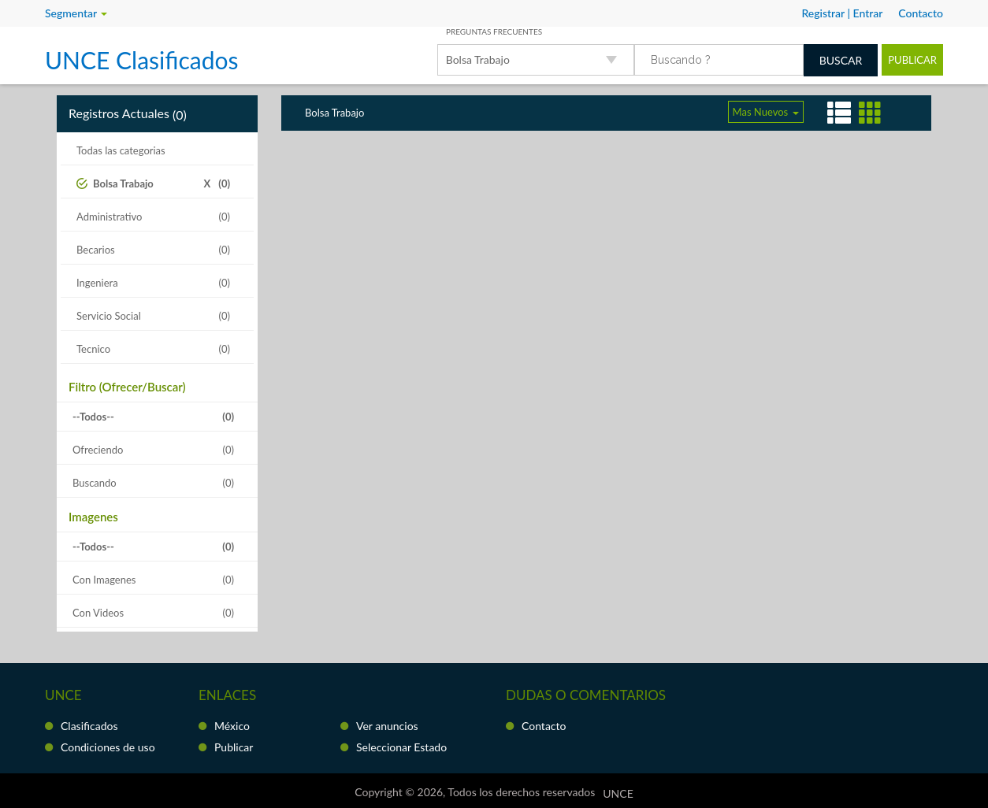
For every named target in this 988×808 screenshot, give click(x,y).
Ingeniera (153, 282)
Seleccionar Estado (401, 747)
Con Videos (98, 612)
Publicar (912, 60)
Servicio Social (153, 315)
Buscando (94, 482)
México (232, 725)
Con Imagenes (104, 579)
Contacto (544, 725)
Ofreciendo (97, 449)
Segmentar (76, 13)
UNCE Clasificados (141, 60)
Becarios (153, 249)
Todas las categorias (120, 150)
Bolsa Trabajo (124, 183)
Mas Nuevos (766, 112)
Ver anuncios (387, 725)
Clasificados (89, 725)
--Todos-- (93, 416)
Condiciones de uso (108, 747)
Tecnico (153, 349)
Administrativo (153, 216)
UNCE (618, 793)
